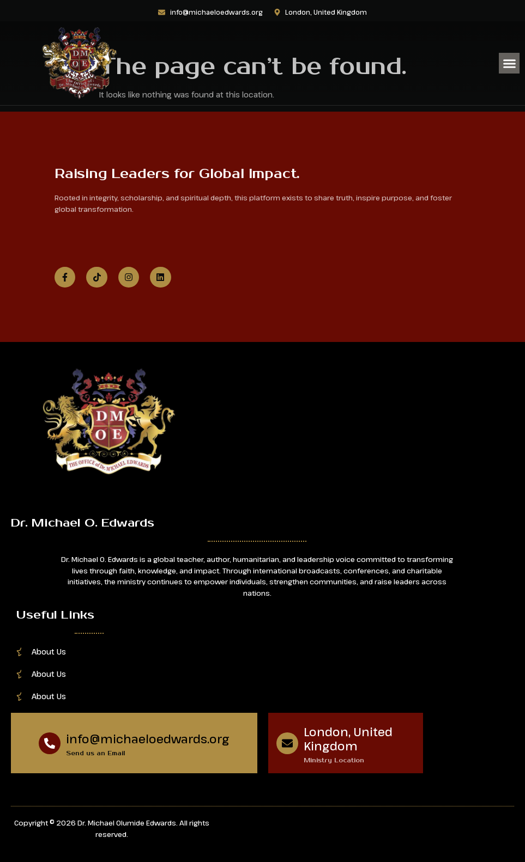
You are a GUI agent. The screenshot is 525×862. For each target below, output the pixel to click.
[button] (509, 63)
